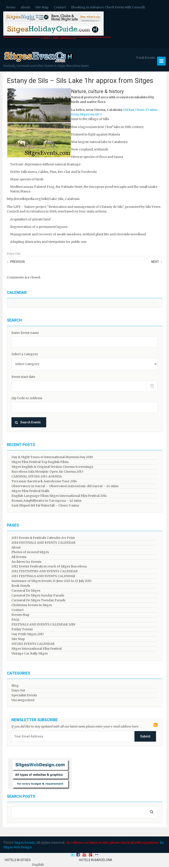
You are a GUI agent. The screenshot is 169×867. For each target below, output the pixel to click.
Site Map (41, 7)
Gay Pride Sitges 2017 (27, 634)
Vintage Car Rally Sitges (29, 653)
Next (155, 261)
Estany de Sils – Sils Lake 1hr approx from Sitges (80, 80)
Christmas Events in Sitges (31, 605)
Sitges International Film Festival (36, 649)
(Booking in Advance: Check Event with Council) (108, 7)
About (25, 7)
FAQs (15, 620)
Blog (15, 686)
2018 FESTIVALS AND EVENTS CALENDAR (43, 543)
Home (10, 7)
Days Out (13, 254)
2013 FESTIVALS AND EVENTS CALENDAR (43, 576)
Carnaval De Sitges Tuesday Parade (38, 600)
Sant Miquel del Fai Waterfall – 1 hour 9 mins (45, 505)
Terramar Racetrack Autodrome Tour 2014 (44, 481)
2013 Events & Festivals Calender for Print (43, 538)
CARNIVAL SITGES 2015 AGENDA (36, 476)
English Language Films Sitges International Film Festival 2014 (59, 496)
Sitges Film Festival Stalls (30, 491)
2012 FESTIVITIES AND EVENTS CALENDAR (44, 571)
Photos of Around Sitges (30, 552)
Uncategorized (22, 700)
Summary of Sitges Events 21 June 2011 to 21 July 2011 (51, 581)
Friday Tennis (22, 629)
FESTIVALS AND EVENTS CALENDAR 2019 (43, 624)
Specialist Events (24, 695)
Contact (60, 7)
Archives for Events (26, 562)
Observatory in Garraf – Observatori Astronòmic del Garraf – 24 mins (64, 486)
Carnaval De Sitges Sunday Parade (37, 595)
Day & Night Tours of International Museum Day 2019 (52, 457)
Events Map (20, 615)
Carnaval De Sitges (25, 591)
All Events (18, 557)
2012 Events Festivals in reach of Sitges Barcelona (49, 566)
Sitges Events (24, 843)
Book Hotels (20, 586)
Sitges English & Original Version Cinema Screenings (52, 467)
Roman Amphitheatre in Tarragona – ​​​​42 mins (46, 501)
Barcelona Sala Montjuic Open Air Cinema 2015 (47, 472)
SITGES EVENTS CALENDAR (33, 644)
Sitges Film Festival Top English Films (40, 462)
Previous (17, 261)
